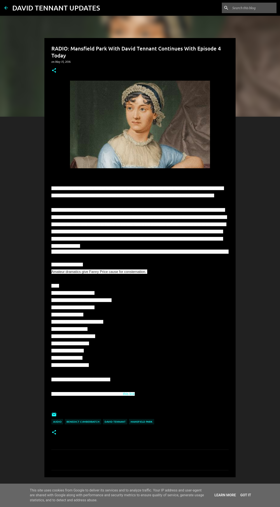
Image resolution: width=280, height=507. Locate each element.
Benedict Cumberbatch (83, 422)
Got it (245, 495)
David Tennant (115, 422)
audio (57, 422)
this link (129, 394)
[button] (54, 71)
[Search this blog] (253, 8)
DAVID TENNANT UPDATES (56, 7)
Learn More (225, 495)
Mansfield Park (141, 422)
